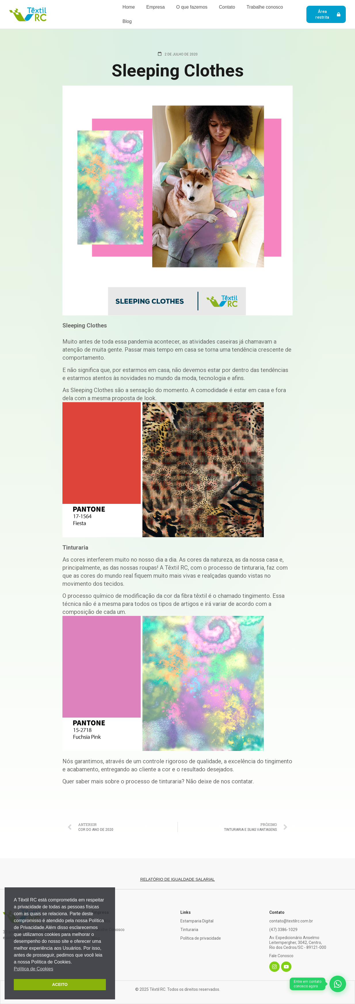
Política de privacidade (200, 938)
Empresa (155, 7)
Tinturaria (189, 929)
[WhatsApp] (318, 986)
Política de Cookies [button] (33, 968)
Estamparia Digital (196, 921)
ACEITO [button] (60, 984)
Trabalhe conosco (265, 7)
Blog (127, 21)
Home (129, 7)
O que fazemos (192, 7)
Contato (227, 7)
